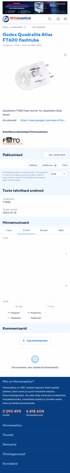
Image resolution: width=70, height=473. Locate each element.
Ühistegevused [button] (14, 454)
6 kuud (43, 230)
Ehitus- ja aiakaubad (12, 27)
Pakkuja (33, 165)
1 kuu (9, 230)
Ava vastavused (54, 155)
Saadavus (49, 165)
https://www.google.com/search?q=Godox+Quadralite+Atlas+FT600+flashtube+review (44, 120)
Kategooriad (64, 19)
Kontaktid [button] (10, 463)
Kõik (61, 230)
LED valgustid (38, 27)
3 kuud (26, 230)
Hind (64, 165)
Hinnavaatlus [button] (12, 425)
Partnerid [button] (9, 444)
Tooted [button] (8, 435)
